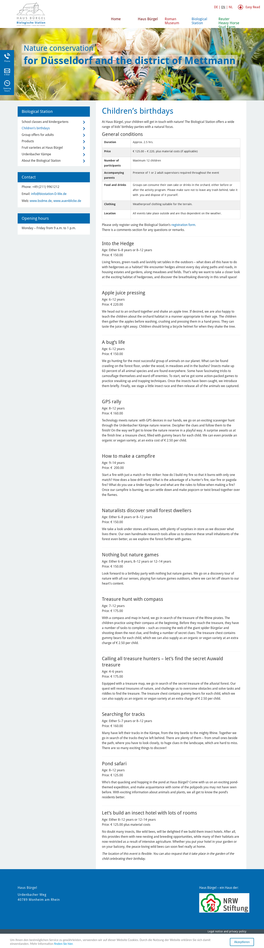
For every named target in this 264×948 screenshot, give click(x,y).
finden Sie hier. (63, 944)
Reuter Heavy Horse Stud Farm (228, 22)
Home (116, 19)
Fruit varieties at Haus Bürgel (42, 147)
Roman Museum (172, 21)
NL (231, 7)
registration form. (183, 225)
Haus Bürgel (148, 19)
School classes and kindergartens (45, 122)
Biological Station (199, 21)
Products (28, 141)
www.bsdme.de (41, 201)
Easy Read (253, 7)
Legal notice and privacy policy (227, 931)
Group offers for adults (38, 135)
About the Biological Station (41, 161)
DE (216, 7)
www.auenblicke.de (67, 201)
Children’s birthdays (36, 128)
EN (223, 7)
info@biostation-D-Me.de (49, 194)
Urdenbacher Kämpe (36, 154)
